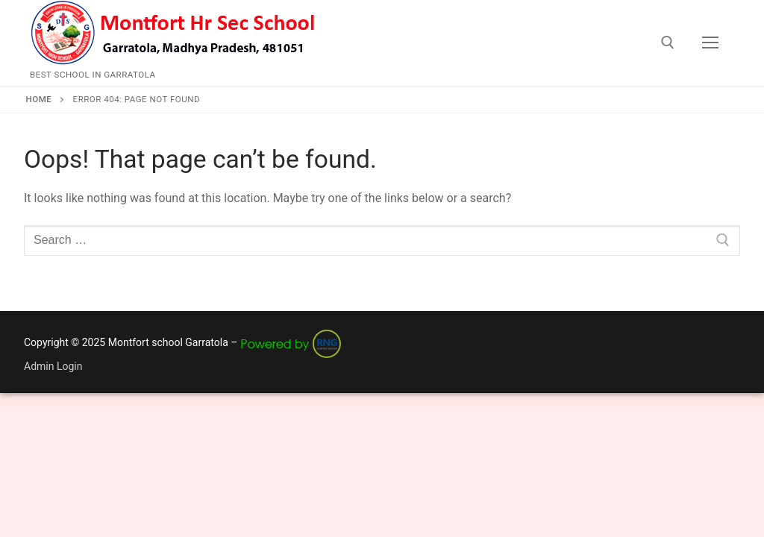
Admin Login (53, 366)
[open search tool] (667, 42)
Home (39, 99)
